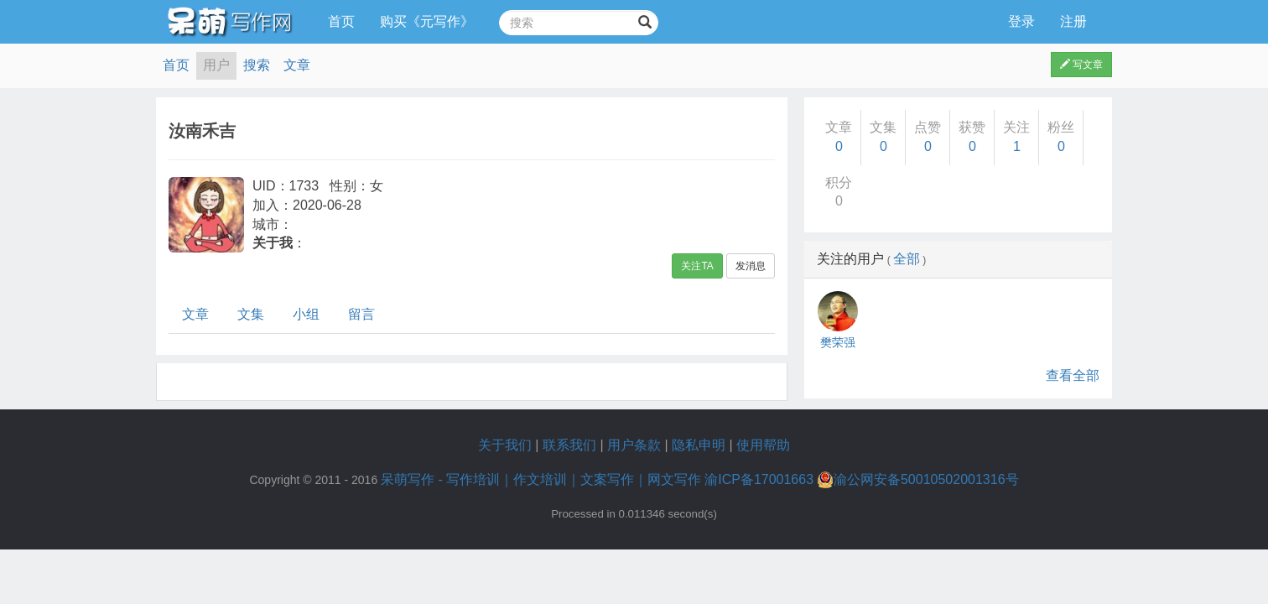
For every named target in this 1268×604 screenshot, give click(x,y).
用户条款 (634, 445)
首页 (341, 21)
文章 (296, 65)
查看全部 (1072, 375)
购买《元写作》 (427, 21)
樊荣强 (837, 342)
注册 (1073, 21)
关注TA (697, 266)
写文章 (1081, 64)
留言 (361, 314)
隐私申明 (698, 445)
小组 (306, 314)
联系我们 (569, 445)
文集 (250, 314)
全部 (906, 259)
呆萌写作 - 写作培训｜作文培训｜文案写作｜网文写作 (541, 479)
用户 (216, 65)
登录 (1021, 21)
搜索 (256, 65)
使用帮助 (763, 445)
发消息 (750, 266)
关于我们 (505, 445)
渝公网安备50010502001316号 (918, 479)
